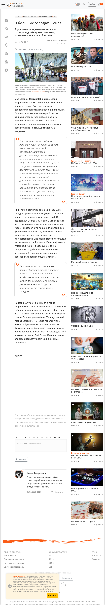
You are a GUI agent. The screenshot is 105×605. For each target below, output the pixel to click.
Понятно (52, 595)
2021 (51, 567)
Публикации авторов (14, 559)
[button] (3, 4)
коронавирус (35, 49)
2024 (51, 555)
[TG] (6, 21)
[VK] (6, 37)
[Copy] (52, 492)
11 (95, 70)
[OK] (6, 45)
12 (95, 40)
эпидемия (20, 49)
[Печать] (6, 54)
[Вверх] (6, 70)
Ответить (59, 492)
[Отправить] (6, 62)
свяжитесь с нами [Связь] (38, 92)
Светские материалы (14, 567)
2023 (51, 559)
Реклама (96, 559)
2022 (51, 563)
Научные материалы (14, 563)
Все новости (10, 555)
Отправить (21, 459)
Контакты (96, 555)
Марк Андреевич (36, 473)
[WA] (6, 29)
